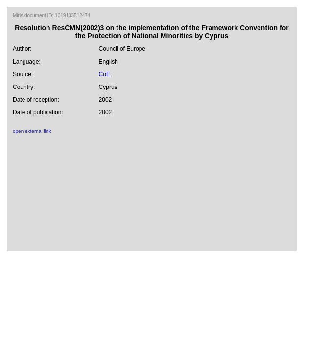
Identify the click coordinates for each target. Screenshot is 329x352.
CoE (104, 74)
